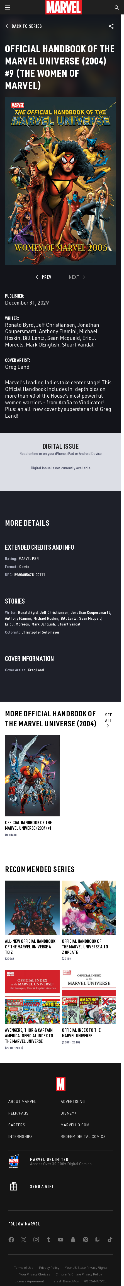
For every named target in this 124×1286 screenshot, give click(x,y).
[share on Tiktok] (110, 1240)
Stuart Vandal (78, 344)
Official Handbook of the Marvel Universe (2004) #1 (28, 825)
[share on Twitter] (23, 1240)
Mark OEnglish (42, 344)
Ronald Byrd (19, 325)
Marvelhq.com (75, 1125)
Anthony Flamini (58, 331)
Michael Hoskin (45, 618)
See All (109, 720)
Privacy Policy (49, 1267)
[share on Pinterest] (85, 1240)
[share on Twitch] (98, 1240)
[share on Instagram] (36, 1240)
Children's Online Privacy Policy (79, 1274)
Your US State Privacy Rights (86, 1267)
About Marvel (22, 1101)
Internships (20, 1136)
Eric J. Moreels (17, 624)
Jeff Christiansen (55, 325)
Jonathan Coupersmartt (90, 612)
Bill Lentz (34, 338)
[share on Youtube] (61, 1240)
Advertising (73, 1101)
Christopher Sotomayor (40, 632)
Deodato (11, 835)
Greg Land (17, 366)
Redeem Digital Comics (83, 1136)
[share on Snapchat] (73, 1240)
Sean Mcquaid (63, 338)
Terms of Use (23, 1267)
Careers (16, 1125)
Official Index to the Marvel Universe (81, 1032)
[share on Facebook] (11, 1241)
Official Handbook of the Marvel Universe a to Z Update (85, 946)
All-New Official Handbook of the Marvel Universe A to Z (30, 946)
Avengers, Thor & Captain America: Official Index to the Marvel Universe (29, 1035)
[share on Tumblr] (48, 1240)
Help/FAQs (18, 1113)
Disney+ (69, 1113)
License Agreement (29, 1281)
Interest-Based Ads (64, 1281)
